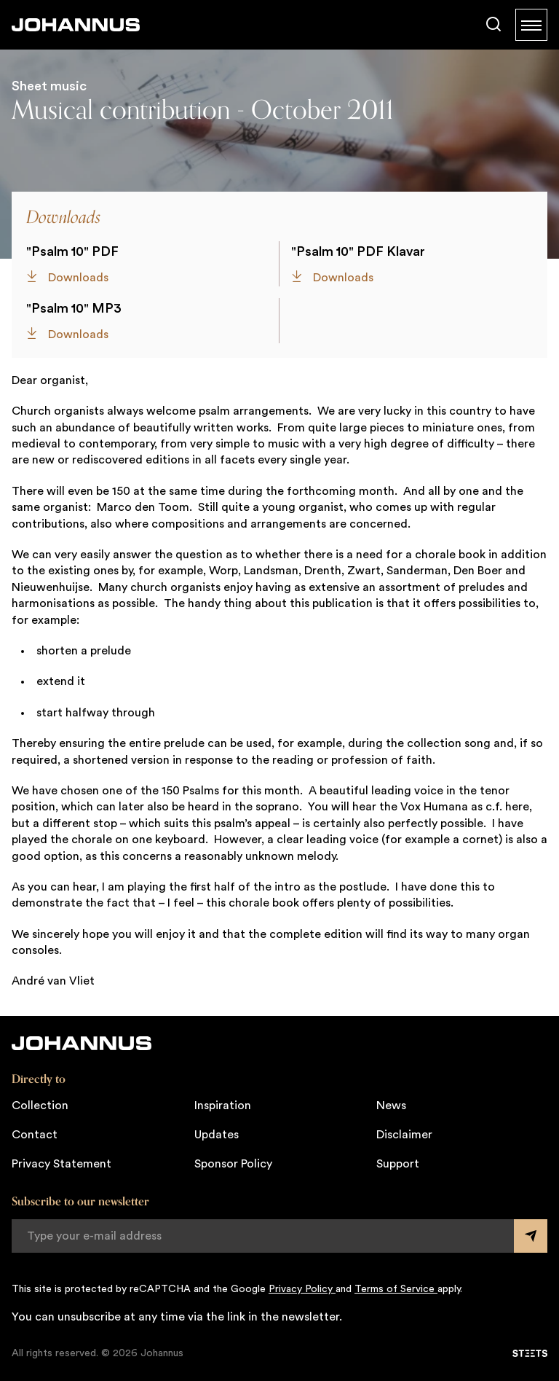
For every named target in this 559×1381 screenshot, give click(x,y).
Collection (40, 1105)
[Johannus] (76, 24)
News (391, 1105)
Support (397, 1164)
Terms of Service (395, 1289)
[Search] (493, 25)
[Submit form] (530, 1236)
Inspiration (222, 1105)
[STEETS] (529, 1353)
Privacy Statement (61, 1164)
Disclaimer (404, 1135)
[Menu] (531, 25)
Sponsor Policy (233, 1164)
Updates (216, 1135)
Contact (35, 1135)
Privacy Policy (302, 1289)
